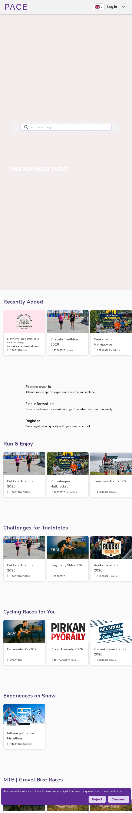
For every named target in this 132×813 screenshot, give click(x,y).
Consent (119, 799)
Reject (97, 799)
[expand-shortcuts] (123, 6)
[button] (98, 6)
